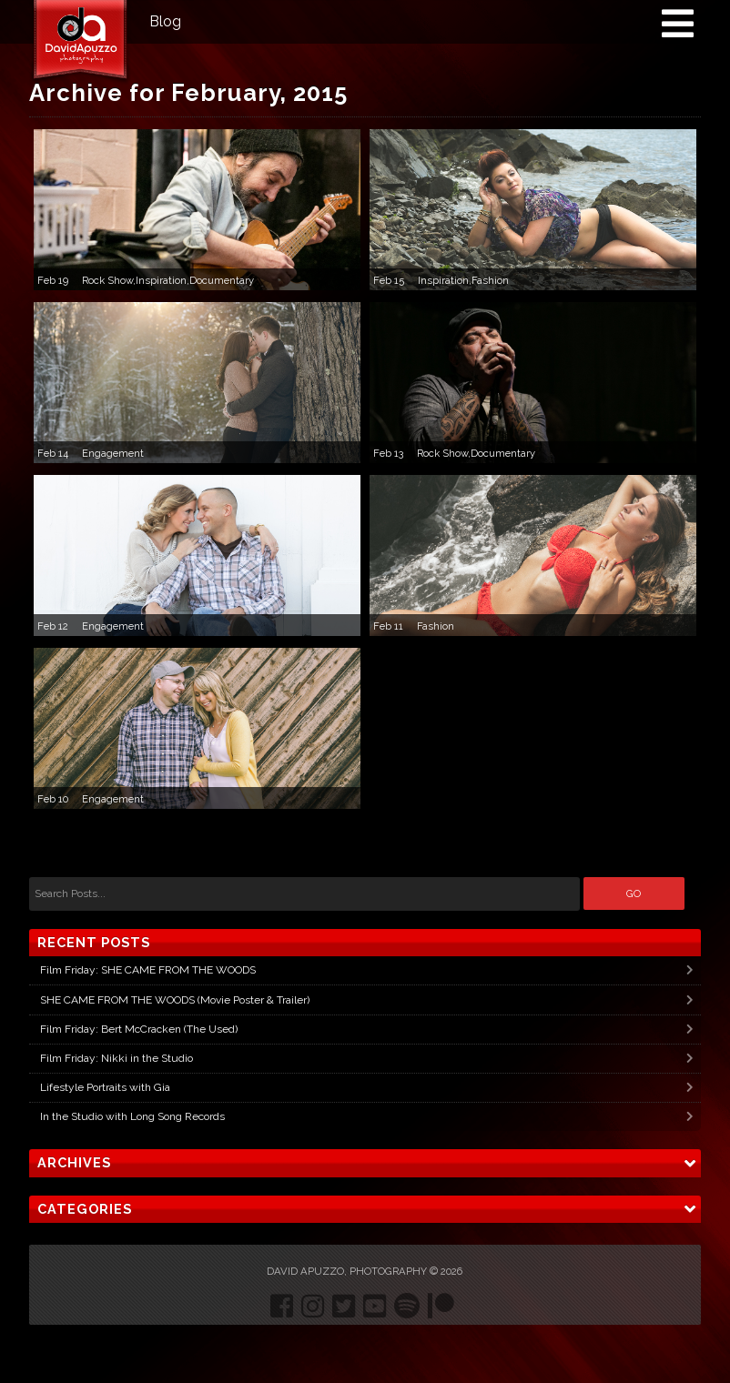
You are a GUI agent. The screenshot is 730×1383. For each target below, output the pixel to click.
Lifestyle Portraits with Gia (105, 1087)
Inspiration (161, 280)
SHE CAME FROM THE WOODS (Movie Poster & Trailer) (174, 1000)
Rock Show (107, 280)
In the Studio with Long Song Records (132, 1116)
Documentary (221, 280)
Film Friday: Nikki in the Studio (116, 1058)
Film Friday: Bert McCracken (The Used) (139, 1029)
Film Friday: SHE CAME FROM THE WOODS (148, 970)
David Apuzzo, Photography (347, 1271)
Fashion (490, 280)
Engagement (113, 453)
